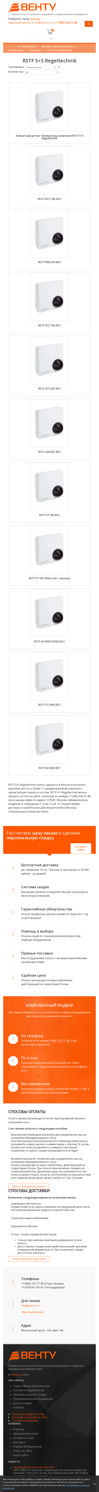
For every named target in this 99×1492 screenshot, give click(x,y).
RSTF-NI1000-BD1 (49, 768)
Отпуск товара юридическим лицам (33, 1234)
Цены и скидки (22, 1403)
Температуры (15, 50)
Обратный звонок (19, 22)
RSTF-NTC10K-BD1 (49, 325)
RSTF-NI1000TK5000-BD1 (49, 641)
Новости (18, 1407)
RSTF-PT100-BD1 (49, 515)
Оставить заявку (81, 848)
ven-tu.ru (16, 1374)
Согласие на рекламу (25, 1420)
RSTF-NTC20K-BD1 (49, 388)
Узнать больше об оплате (28, 1186)
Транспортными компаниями (29, 1218)
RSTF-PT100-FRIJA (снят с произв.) (49, 578)
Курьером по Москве (24, 1226)
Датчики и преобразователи (58, 46)
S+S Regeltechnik (26, 46)
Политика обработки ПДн (28, 1414)
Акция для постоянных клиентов (34, 1467)
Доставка (19, 1442)
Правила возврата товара (30, 1394)
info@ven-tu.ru (43, 22)
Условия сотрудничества (28, 1390)
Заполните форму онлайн (37, 1088)
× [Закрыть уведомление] (94, 1483)
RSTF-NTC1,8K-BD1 (49, 199)
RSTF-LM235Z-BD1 (49, 452)
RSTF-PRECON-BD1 (49, 262)
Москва (35, 19)
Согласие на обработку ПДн (29, 1417)
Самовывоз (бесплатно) (26, 1203)
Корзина (18, 1429)
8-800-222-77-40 (59, 1040)
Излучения (35, 50)
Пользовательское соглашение (33, 1399)
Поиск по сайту (22, 1451)
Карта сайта (20, 1455)
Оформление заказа (25, 1433)
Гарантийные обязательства (31, 1386)
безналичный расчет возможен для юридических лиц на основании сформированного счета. (46, 1160)
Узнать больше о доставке (29, 1259)
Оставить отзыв (23, 1438)
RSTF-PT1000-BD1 (49, 705)
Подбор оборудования (27, 1446)
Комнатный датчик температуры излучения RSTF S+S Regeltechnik (49, 137)
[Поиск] (50, 38)
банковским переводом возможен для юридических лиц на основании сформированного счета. (48, 1136)
